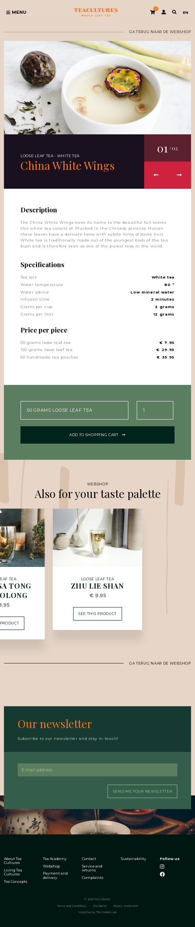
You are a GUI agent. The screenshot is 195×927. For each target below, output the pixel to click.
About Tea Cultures (13, 860)
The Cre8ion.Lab (107, 912)
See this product (97, 613)
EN (185, 12)
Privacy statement (125, 905)
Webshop (51, 866)
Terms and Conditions (71, 905)
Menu (16, 12)
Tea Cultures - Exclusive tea (96, 12)
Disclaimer (100, 905)
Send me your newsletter (142, 790)
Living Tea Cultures (13, 872)
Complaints (92, 877)
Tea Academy (55, 858)
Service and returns (92, 867)
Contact (89, 858)
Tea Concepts (15, 881)
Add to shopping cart (97, 434)
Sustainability (133, 858)
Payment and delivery (55, 875)
